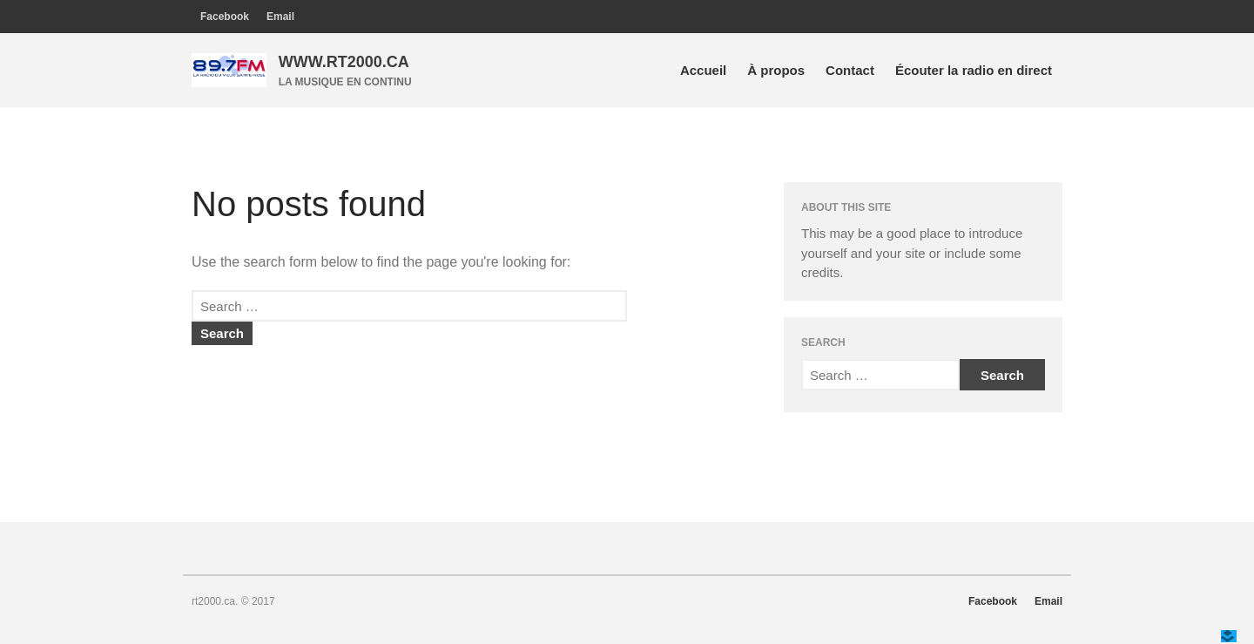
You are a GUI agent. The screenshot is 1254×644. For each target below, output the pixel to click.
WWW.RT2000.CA (344, 62)
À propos (776, 70)
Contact (850, 70)
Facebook (224, 16)
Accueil (703, 70)
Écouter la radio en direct (973, 70)
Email (280, 16)
